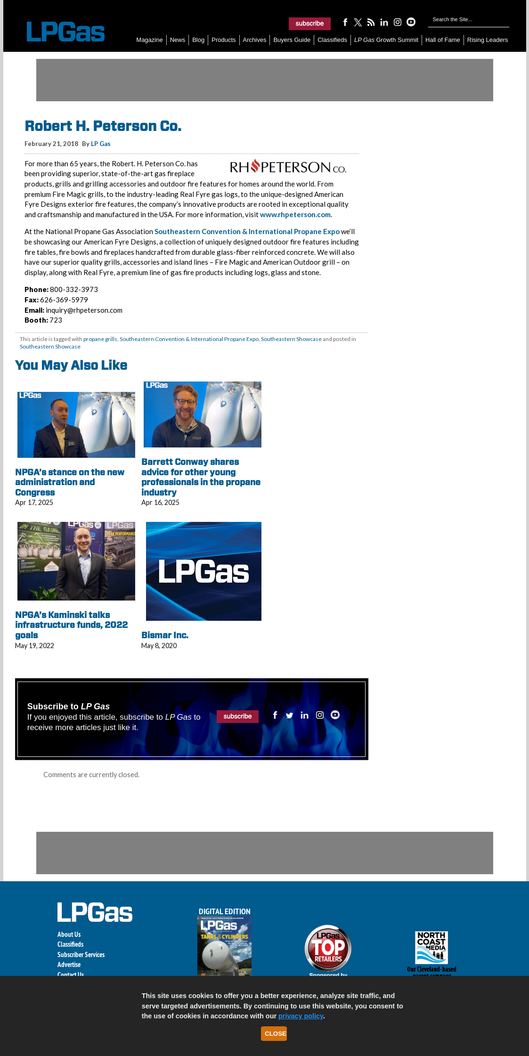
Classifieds (332, 39)
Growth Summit (386, 39)
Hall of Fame (442, 39)
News (178, 39)
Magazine (149, 39)
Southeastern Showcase (291, 338)
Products (224, 39)
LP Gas (101, 143)
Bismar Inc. (164, 635)
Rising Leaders (487, 39)
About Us (69, 934)
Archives (255, 39)
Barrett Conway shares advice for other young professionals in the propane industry (200, 477)
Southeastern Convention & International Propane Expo (247, 231)
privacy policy (300, 1016)
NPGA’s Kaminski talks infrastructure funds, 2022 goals (71, 625)
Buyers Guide (291, 39)
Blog (198, 39)
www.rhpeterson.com (295, 214)
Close (275, 1033)
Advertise (69, 964)
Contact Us (70, 974)
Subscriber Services (81, 954)
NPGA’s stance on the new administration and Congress (69, 482)
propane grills (100, 338)
